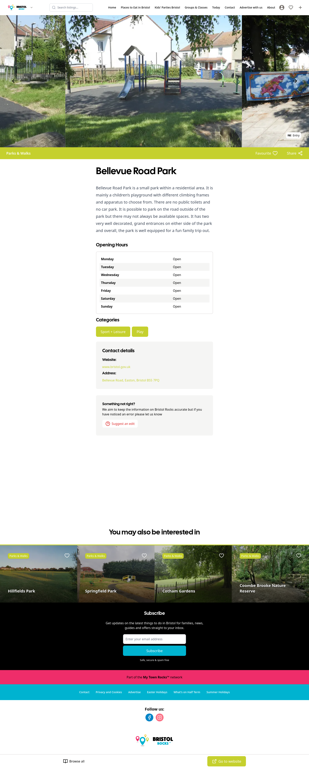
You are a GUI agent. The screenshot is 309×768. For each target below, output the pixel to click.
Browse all (74, 761)
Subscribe (154, 650)
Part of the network (154, 677)
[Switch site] (31, 7)
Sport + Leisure (113, 331)
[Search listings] (71, 7)
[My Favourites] (291, 7)
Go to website (226, 761)
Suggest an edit (120, 423)
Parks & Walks (18, 153)
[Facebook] (149, 717)
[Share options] (295, 153)
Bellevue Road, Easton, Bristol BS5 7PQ (130, 380)
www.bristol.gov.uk (116, 367)
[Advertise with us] (300, 7)
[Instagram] (160, 717)
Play (140, 331)
